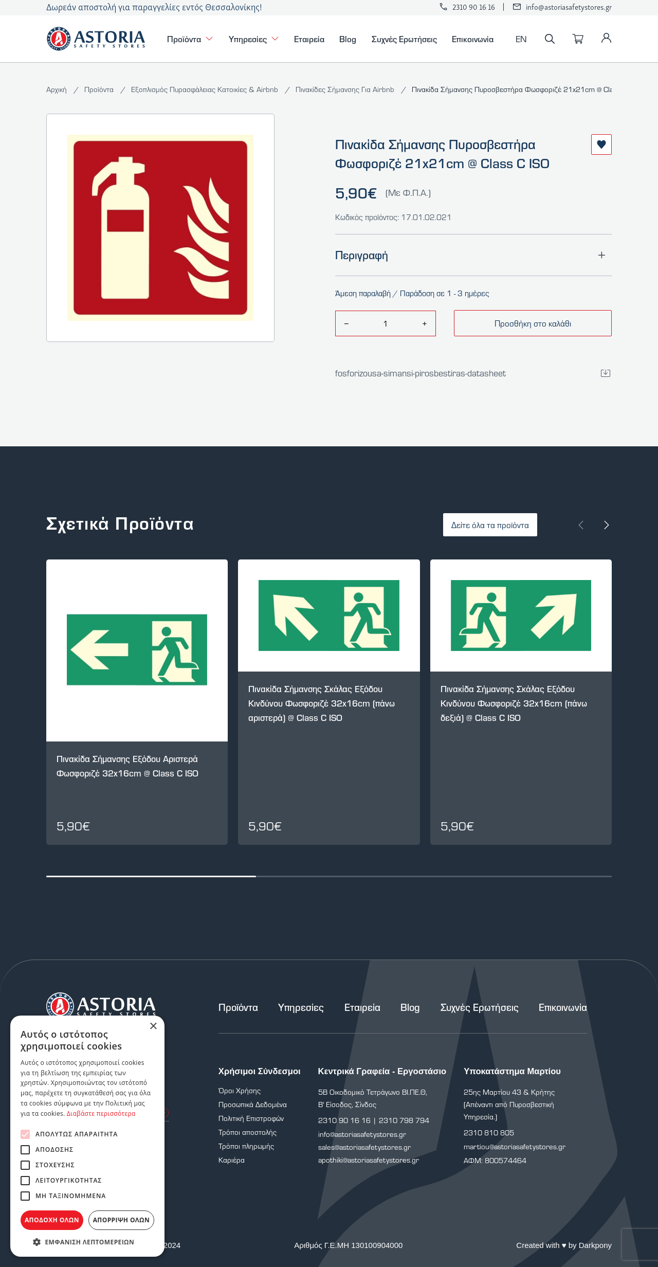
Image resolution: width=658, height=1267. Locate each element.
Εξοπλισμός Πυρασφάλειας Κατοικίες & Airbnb (205, 89)
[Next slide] (606, 525)
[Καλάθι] (577, 39)
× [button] (153, 1026)
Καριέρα (231, 1160)
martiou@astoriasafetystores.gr (514, 1146)
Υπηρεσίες (254, 39)
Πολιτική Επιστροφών (251, 1118)
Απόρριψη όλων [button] (121, 1220)
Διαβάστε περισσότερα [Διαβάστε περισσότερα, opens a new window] (101, 1113)
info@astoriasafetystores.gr (569, 7)
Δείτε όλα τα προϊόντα (490, 524)
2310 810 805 (489, 1132)
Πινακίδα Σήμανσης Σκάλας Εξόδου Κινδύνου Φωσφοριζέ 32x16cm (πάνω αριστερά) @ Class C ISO (321, 703)
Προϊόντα (190, 39)
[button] (87, 1241)
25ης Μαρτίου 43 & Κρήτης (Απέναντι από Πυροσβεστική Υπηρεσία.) (509, 1104)
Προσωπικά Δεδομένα (252, 1104)
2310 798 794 (404, 1120)
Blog (347, 38)
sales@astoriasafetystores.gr (364, 1147)
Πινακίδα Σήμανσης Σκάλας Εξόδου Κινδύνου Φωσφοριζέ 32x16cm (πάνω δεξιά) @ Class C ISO (514, 703)
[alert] (87, 1136)
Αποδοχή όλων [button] (52, 1220)
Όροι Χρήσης (239, 1090)
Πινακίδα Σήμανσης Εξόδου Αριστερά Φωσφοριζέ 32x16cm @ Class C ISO (127, 766)
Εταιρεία (309, 38)
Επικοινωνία (473, 38)
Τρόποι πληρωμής (246, 1146)
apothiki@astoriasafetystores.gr (368, 1159)
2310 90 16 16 (473, 7)
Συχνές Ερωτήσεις (404, 38)
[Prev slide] (581, 525)
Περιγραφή (473, 255)
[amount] (385, 323)
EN (521, 39)
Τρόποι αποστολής (247, 1132)
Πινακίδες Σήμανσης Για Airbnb (346, 89)
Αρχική (57, 89)
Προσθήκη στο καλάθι (533, 323)
